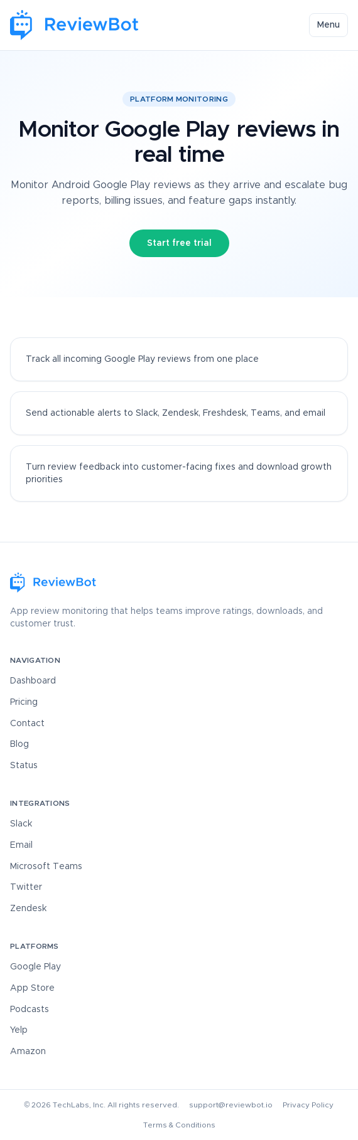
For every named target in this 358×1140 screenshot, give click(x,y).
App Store (32, 988)
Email (21, 845)
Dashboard (33, 681)
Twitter (26, 887)
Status (24, 765)
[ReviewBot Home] (74, 25)
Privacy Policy (308, 1105)
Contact (27, 723)
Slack (21, 824)
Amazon (28, 1051)
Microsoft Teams (46, 866)
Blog (19, 744)
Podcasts (29, 1009)
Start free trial (179, 243)
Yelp (19, 1030)
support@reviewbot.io (231, 1105)
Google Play (35, 967)
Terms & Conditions (179, 1125)
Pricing (24, 702)
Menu (328, 25)
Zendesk (28, 908)
